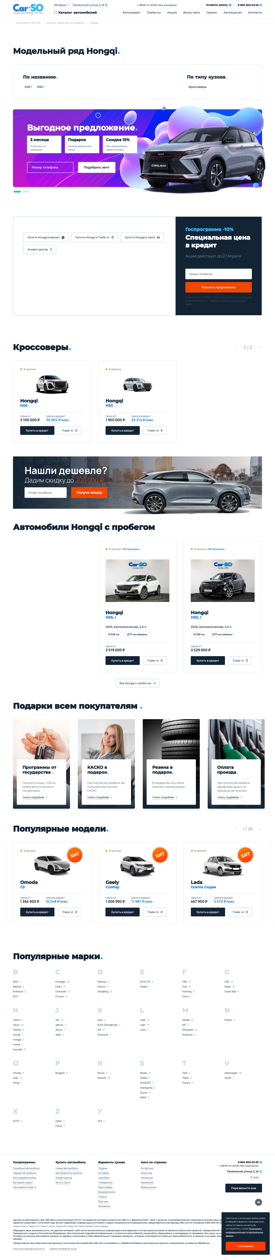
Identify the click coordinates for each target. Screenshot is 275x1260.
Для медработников (24, 1177)
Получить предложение (219, 287)
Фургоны (103, 1201)
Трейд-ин (154, 12)
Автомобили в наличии (69, 1173)
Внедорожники (106, 1191)
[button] (17, 192)
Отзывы (254, 1177)
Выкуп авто (191, 12)
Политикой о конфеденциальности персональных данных (244, 1232)
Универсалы (105, 1182)
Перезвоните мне (243, 1188)
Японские (146, 1173)
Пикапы (102, 1196)
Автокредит (131, 12)
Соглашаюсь (245, 1246)
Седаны (102, 1168)
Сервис (211, 12)
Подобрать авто (96, 167)
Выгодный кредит (23, 1182)
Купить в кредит (37, 430)
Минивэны (104, 1206)
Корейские (147, 1182)
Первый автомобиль (24, 1173)
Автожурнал (232, 12)
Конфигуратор (64, 1177)
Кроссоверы (197, 87)
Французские (148, 1187)
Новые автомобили (67, 1168)
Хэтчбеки (103, 1173)
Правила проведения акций (63, 1248)
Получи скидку (89, 493)
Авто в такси (63, 1182)
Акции (172, 12)
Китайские (147, 1168)
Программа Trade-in (24, 1187)
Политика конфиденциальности (29, 1248)
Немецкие (147, 1177)
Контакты (255, 12)
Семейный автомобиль (26, 1168)
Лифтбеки (104, 1177)
